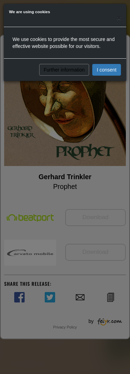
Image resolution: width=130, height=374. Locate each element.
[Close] (119, 18)
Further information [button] (64, 70)
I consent (106, 70)
